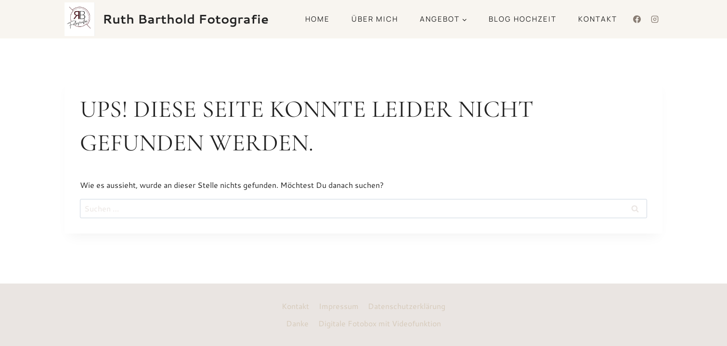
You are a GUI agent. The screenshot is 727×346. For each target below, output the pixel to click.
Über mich (374, 19)
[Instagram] (654, 19)
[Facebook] (637, 19)
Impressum (339, 305)
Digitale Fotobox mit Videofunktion (379, 323)
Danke (297, 323)
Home (317, 19)
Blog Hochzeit (523, 19)
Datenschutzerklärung (406, 305)
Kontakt (597, 19)
